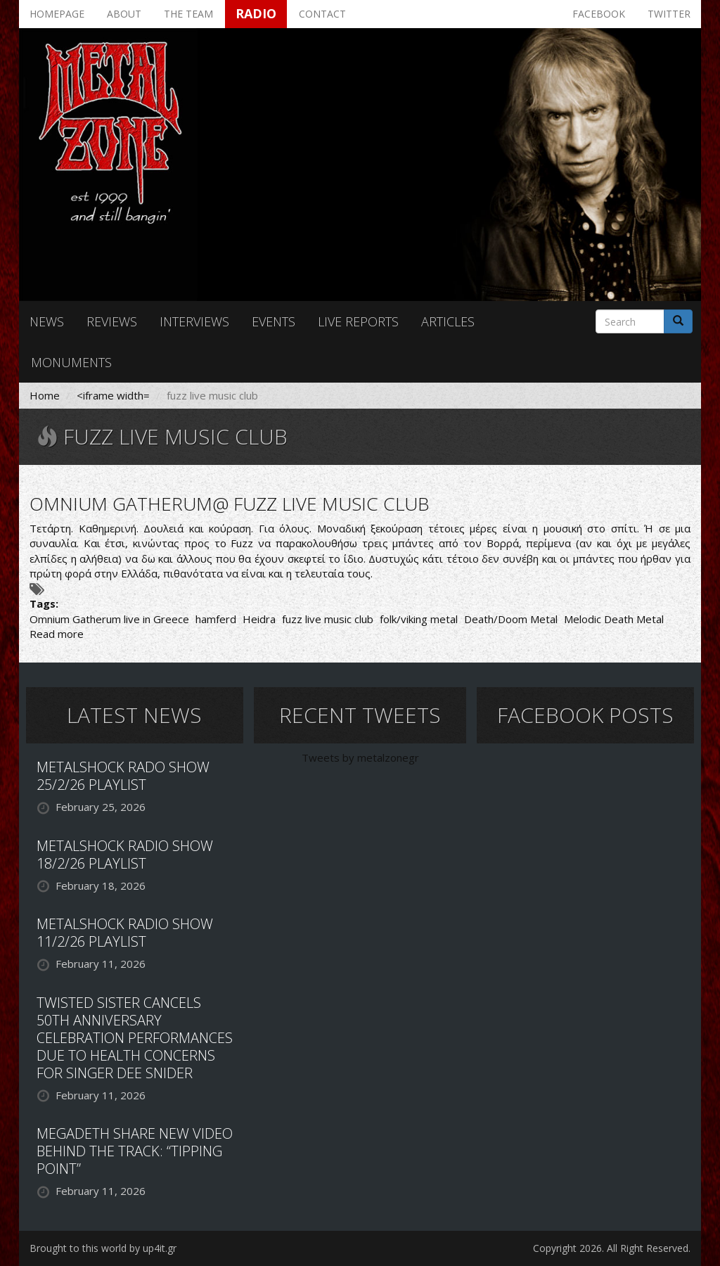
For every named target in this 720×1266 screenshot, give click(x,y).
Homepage (57, 13)
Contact (322, 13)
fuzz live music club (327, 619)
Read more (57, 634)
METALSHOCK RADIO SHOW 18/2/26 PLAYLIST (125, 854)
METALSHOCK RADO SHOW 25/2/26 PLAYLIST (123, 775)
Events (273, 321)
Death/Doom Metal (511, 619)
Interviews (194, 321)
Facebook (598, 13)
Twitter (669, 13)
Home (45, 395)
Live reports (358, 321)
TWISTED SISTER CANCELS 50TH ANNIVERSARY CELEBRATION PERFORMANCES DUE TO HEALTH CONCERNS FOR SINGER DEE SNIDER (135, 1037)
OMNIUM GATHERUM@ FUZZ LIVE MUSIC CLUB (230, 503)
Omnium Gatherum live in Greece (109, 619)
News (47, 321)
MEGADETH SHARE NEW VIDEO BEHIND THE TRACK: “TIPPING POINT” (135, 1151)
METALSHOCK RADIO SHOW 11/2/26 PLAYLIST (125, 932)
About (124, 13)
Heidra (259, 619)
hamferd (215, 619)
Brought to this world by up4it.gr (103, 1248)
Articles (448, 321)
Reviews (111, 321)
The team (188, 13)
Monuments (71, 362)
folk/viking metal (419, 619)
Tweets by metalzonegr (360, 757)
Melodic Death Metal (614, 619)
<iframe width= (113, 395)
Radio (256, 13)
